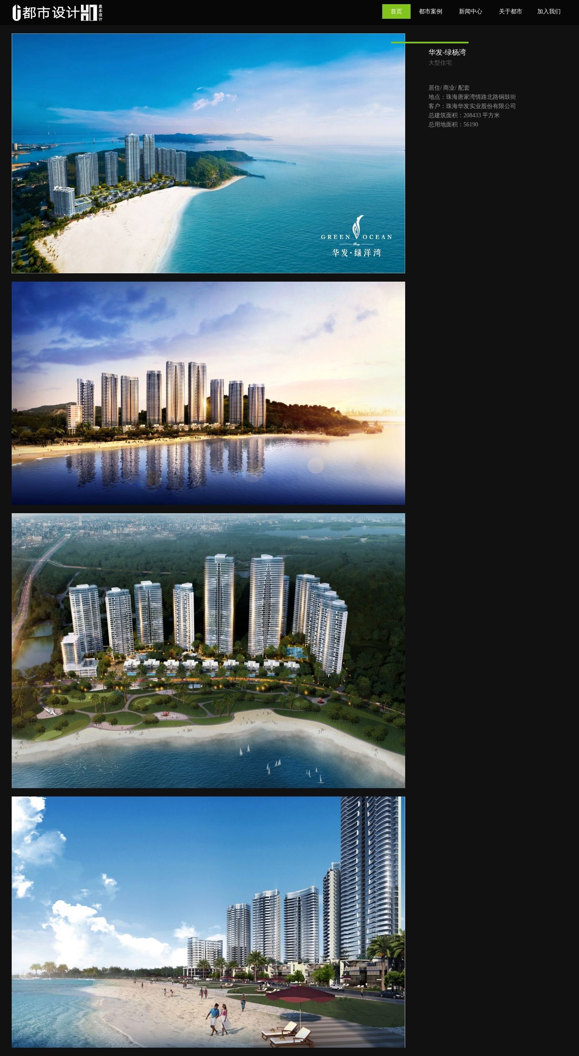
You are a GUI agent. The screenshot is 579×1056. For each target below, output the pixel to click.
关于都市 (510, 11)
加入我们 (549, 11)
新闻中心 (470, 11)
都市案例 (430, 11)
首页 (396, 11)
